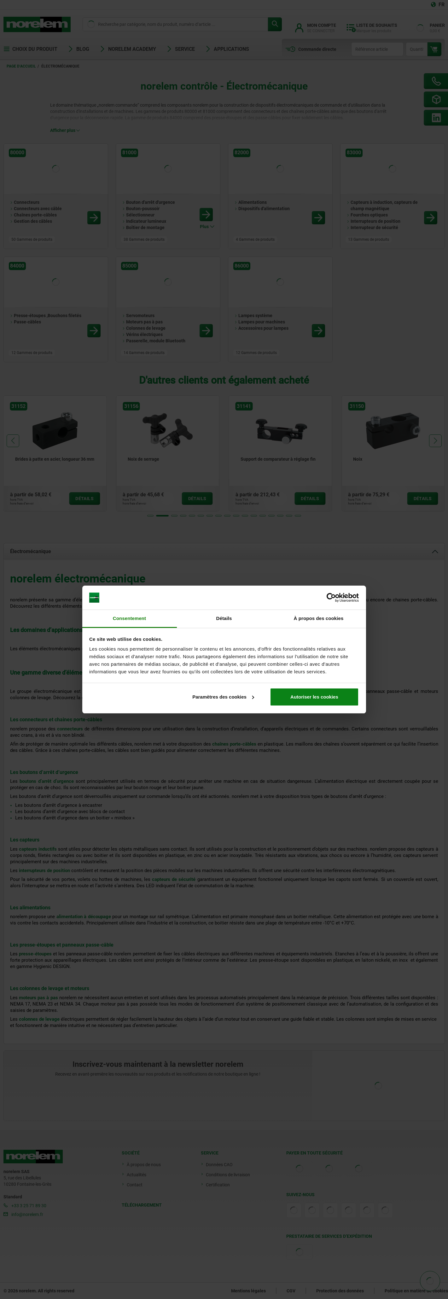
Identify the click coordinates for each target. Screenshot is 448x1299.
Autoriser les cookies (314, 697)
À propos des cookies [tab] (319, 618)
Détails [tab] (224, 618)
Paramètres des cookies (223, 697)
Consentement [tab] (129, 618)
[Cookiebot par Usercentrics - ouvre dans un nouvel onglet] (331, 597)
